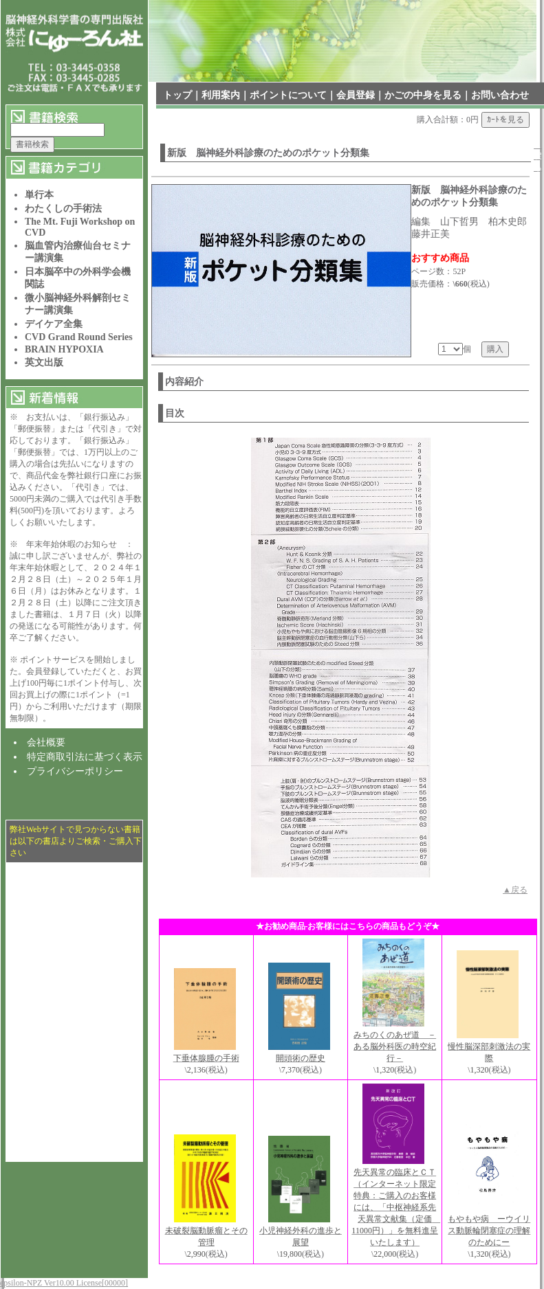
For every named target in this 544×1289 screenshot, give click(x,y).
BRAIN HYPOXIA (64, 349)
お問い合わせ (500, 95)
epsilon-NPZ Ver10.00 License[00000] (64, 1283)
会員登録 (355, 95)
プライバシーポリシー (75, 771)
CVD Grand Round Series (79, 337)
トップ (177, 95)
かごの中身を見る (422, 95)
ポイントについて (288, 95)
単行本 (39, 195)
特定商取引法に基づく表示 (84, 757)
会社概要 (46, 742)
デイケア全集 (54, 324)
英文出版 (44, 362)
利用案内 (221, 95)
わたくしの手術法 (63, 208)
